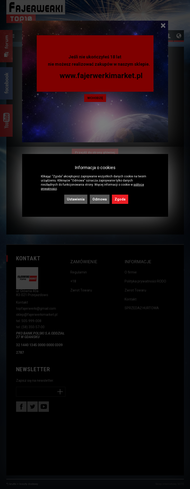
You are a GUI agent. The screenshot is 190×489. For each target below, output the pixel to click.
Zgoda (120, 199)
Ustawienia (76, 199)
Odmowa (99, 199)
